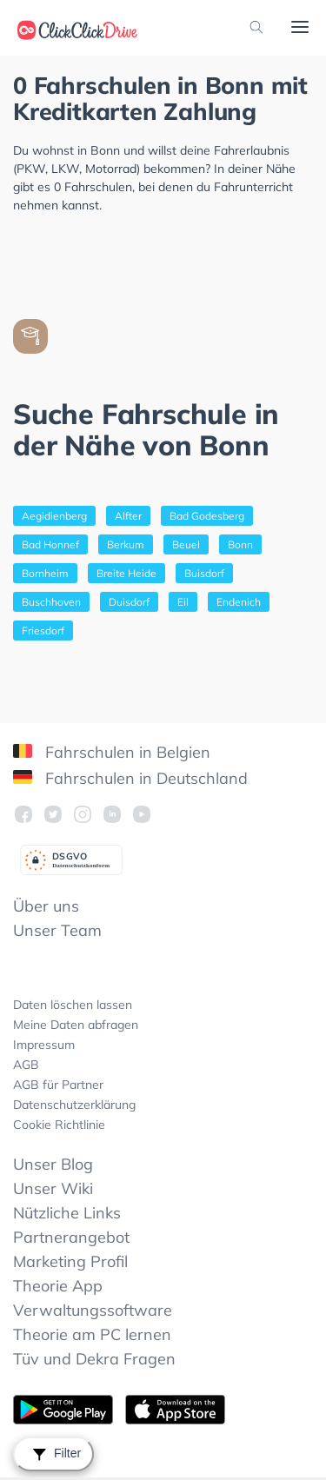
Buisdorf (204, 573)
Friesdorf (43, 630)
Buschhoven (51, 601)
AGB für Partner (58, 1084)
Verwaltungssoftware (92, 1310)
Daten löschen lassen (72, 1004)
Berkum (125, 544)
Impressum (44, 1044)
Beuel (186, 544)
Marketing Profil (70, 1261)
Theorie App (58, 1286)
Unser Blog (53, 1164)
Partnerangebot (71, 1237)
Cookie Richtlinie (59, 1124)
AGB (26, 1064)
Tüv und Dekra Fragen (94, 1359)
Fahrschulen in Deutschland (130, 778)
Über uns (46, 906)
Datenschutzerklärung (74, 1104)
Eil (183, 601)
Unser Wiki (53, 1188)
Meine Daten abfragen (75, 1024)
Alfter (128, 515)
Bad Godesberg (207, 515)
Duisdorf (129, 601)
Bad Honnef (50, 544)
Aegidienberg (54, 515)
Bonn (240, 544)
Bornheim (45, 573)
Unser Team (57, 930)
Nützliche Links (67, 1213)
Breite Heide (126, 573)
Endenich (238, 601)
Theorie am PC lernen (92, 1334)
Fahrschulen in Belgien (111, 752)
